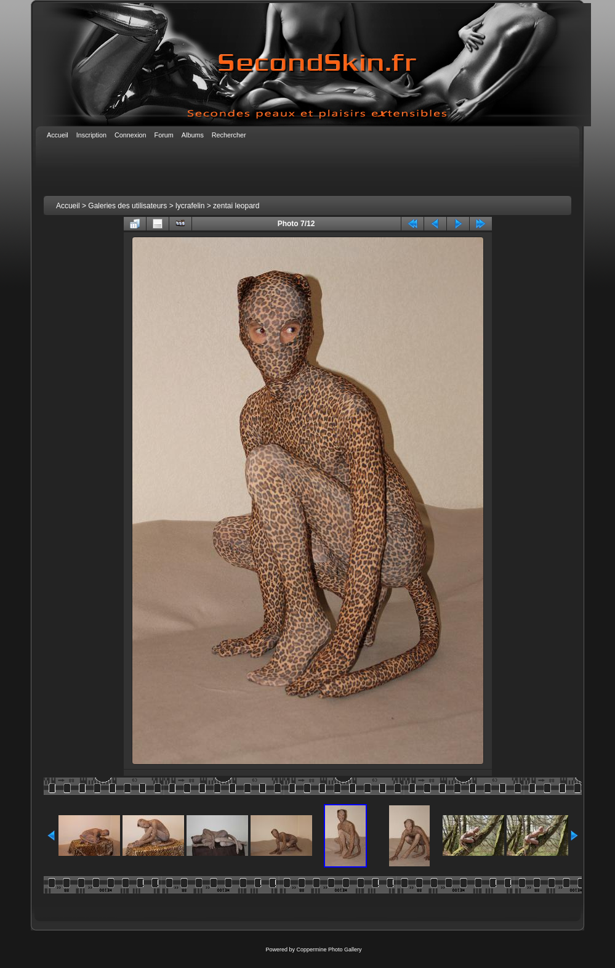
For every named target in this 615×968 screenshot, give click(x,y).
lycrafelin (189, 205)
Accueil (68, 205)
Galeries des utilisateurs (127, 205)
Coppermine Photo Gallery (328, 949)
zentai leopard (236, 205)
